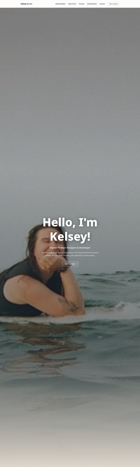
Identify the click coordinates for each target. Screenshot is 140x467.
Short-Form (72, 4)
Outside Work (92, 4)
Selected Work (60, 4)
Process (81, 4)
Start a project (113, 4)
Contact (102, 4)
